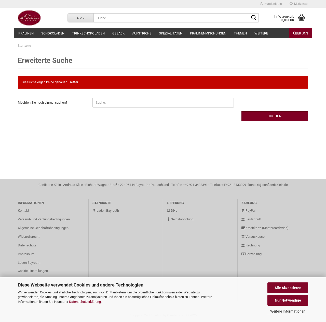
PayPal (248, 210)
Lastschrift (251, 219)
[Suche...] (80, 17)
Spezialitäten (170, 33)
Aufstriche (141, 33)
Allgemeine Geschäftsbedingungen (43, 228)
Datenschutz (27, 245)
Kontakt (23, 210)
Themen (240, 33)
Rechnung (250, 245)
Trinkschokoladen (88, 33)
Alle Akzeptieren (288, 288)
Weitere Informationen (287, 311)
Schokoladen (52, 33)
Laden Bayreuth (29, 263)
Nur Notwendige (288, 300)
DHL (172, 210)
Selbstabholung (180, 219)
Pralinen (26, 33)
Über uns (300, 33)
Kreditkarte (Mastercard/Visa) (265, 228)
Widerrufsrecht (28, 236)
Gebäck (118, 33)
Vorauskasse (253, 236)
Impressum (26, 254)
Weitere (261, 33)
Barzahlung (251, 254)
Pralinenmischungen (208, 33)
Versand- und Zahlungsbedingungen (44, 219)
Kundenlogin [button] (271, 4)
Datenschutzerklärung (85, 302)
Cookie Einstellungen (33, 271)
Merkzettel (299, 4)
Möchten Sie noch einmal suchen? (42, 102)
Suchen (275, 116)
